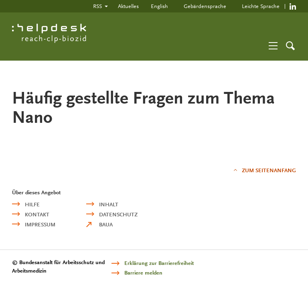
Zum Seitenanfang (269, 170)
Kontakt (37, 214)
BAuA (106, 224)
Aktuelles (128, 6)
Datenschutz (118, 214)
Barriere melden (143, 272)
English (159, 6)
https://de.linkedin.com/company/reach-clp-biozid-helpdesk (293, 6)
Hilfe (32, 204)
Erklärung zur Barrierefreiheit (159, 263)
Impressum (40, 224)
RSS (97, 6)
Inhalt (108, 204)
